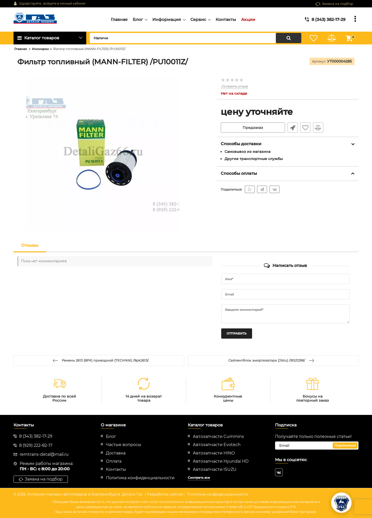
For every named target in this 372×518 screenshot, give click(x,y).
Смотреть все (199, 477)
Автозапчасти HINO (214, 453)
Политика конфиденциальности (217, 494)
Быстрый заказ (293, 127)
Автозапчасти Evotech (217, 444)
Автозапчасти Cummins (218, 436)
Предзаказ (253, 127)
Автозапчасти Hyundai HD (221, 461)
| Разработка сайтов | (164, 494)
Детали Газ (132, 494)
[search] (195, 38)
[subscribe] (317, 445)
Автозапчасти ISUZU (215, 469)
